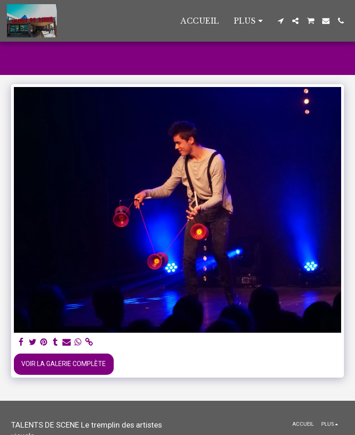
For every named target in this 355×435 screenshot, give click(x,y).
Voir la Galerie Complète (63, 363)
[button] (281, 21)
